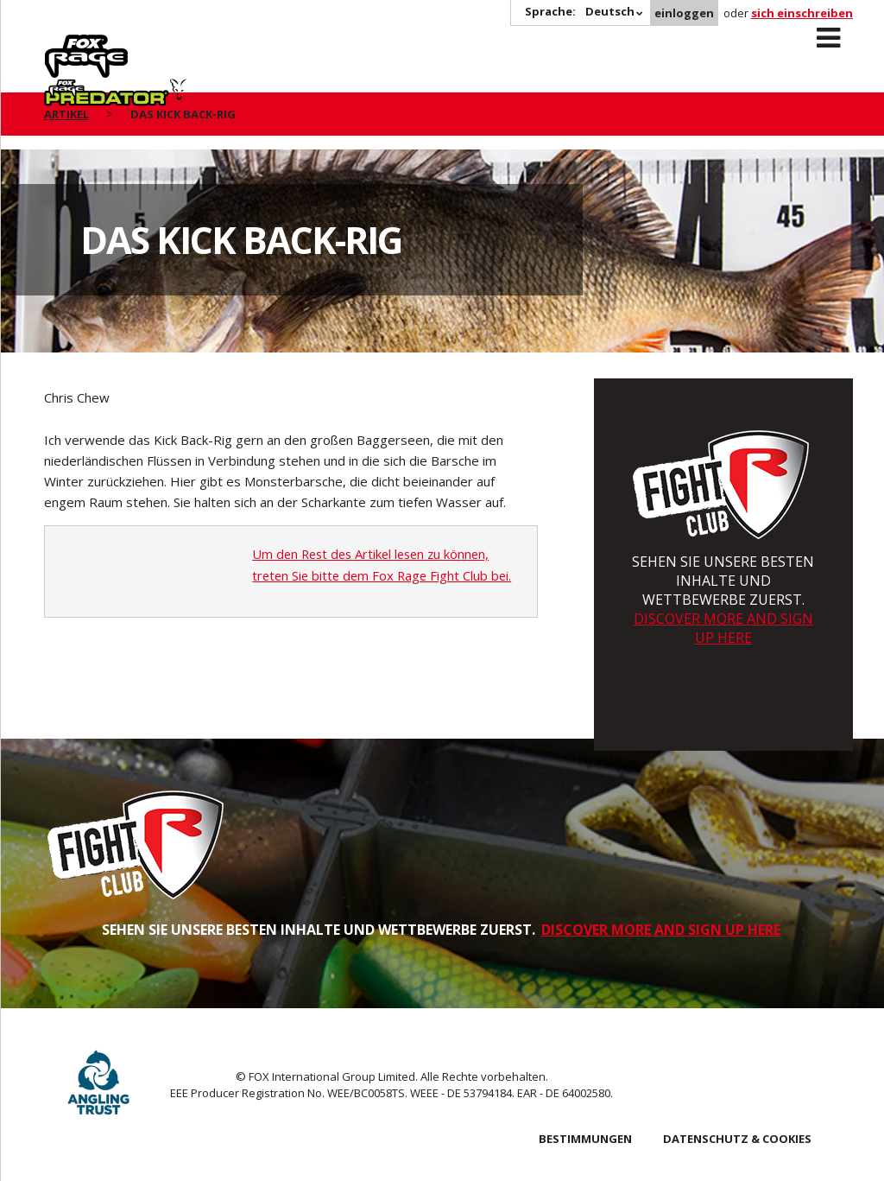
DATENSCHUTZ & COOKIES (737, 1138)
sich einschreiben (802, 13)
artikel (66, 114)
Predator (198, 44)
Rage (60, 44)
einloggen (684, 13)
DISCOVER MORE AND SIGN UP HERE (723, 628)
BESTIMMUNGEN (585, 1138)
